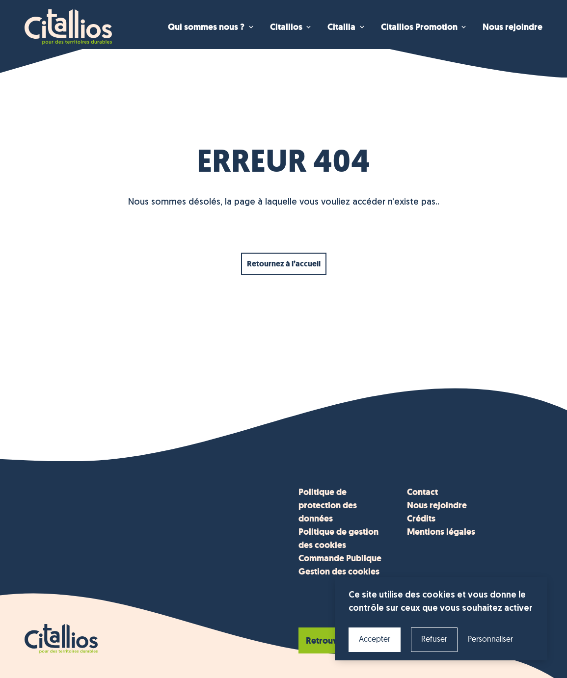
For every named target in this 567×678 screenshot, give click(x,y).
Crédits (421, 518)
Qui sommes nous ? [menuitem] (206, 27)
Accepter (374, 640)
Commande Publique (339, 558)
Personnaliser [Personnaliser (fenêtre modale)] (490, 640)
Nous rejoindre (437, 505)
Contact (422, 492)
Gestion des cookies (338, 571)
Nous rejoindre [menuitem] (512, 27)
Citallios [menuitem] (286, 27)
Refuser (434, 640)
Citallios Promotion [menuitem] (419, 27)
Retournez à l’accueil (284, 264)
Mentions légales (441, 532)
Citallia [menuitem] (341, 27)
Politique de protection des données (327, 505)
